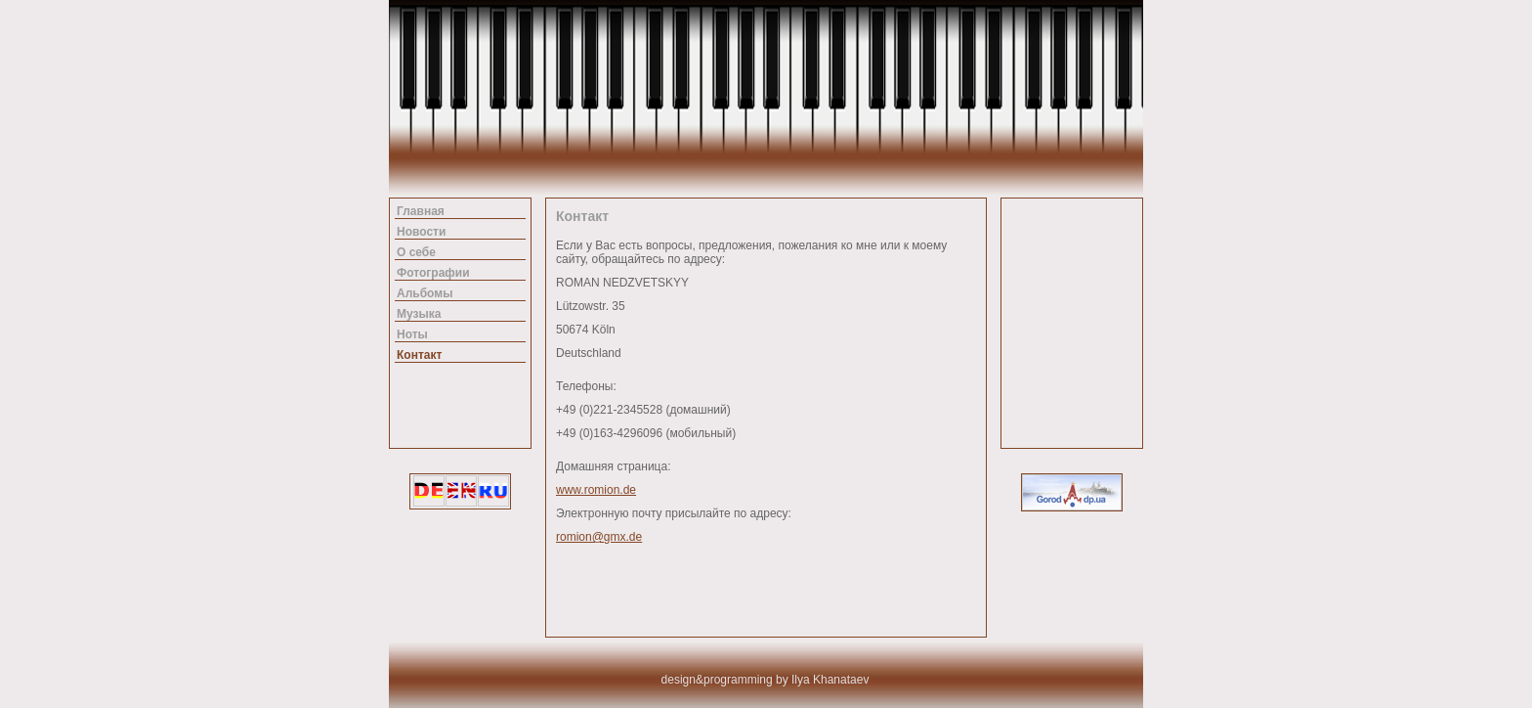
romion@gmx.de (599, 537)
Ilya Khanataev (830, 679)
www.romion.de (596, 490)
